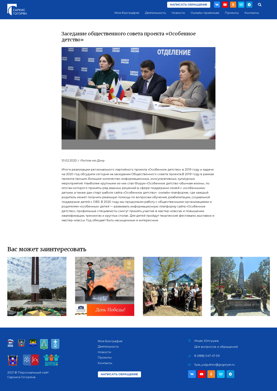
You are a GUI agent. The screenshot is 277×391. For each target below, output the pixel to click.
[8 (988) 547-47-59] (191, 356)
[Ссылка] (17, 9)
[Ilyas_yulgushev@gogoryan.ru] (191, 364)
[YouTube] (225, 5)
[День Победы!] (104, 286)
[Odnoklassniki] (233, 5)
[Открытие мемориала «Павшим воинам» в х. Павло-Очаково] (240, 286)
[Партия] (241, 5)
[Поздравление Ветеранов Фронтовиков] (172, 286)
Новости (104, 352)
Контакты (105, 363)
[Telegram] (249, 5)
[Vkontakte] (217, 5)
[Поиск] (260, 5)
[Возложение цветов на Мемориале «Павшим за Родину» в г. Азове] (37, 286)
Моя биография (110, 341)
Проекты (105, 357)
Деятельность (108, 346)
